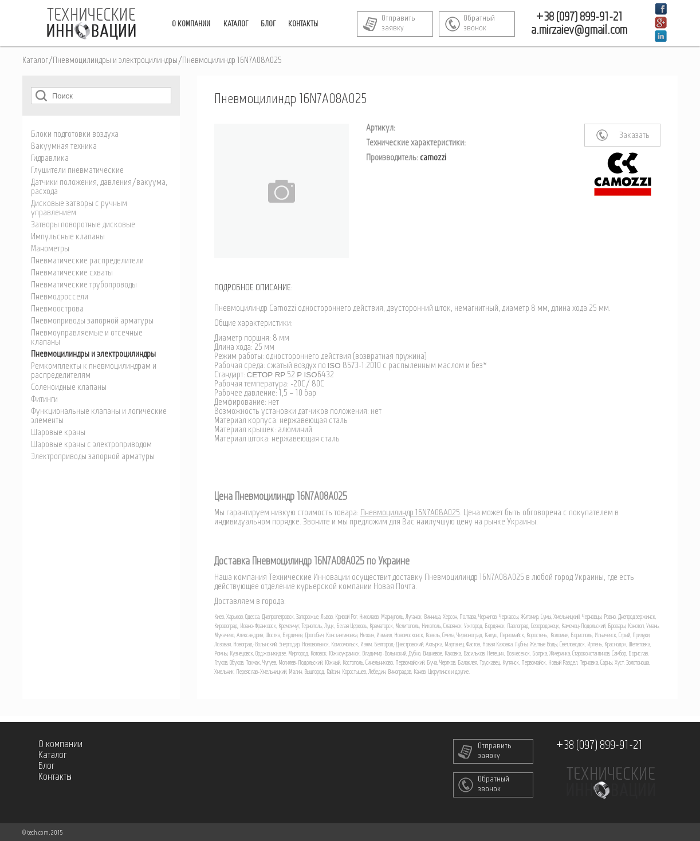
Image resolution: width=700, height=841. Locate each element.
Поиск (41, 95)
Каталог (35, 60)
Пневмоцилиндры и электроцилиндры (115, 60)
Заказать (634, 135)
